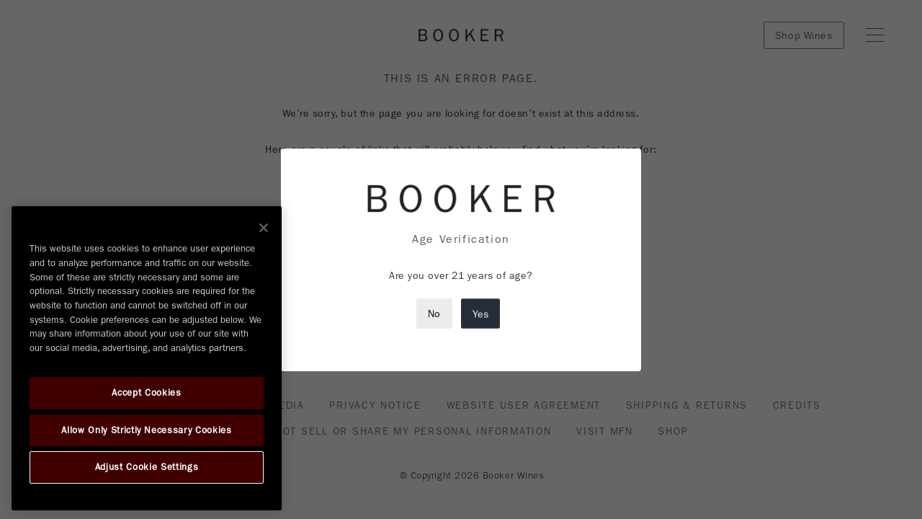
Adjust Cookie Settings (146, 467)
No (434, 313)
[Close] (263, 228)
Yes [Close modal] (480, 313)
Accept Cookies (146, 393)
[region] (147, 358)
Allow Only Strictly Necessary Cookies (146, 430)
